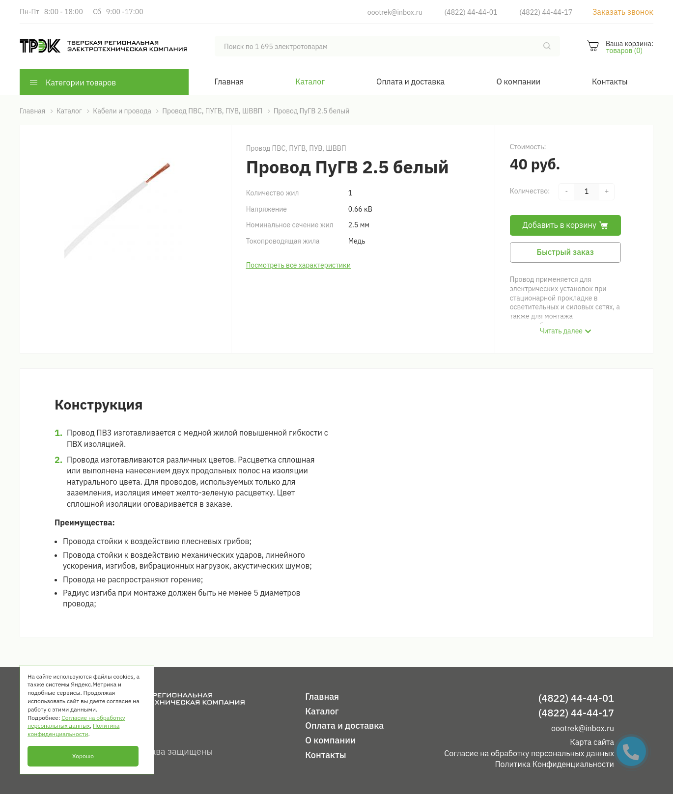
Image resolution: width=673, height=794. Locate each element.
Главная (229, 81)
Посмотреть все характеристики (298, 265)
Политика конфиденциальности (73, 730)
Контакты (609, 81)
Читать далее (561, 331)
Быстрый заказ (565, 252)
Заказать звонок (622, 12)
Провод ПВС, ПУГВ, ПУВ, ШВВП (296, 148)
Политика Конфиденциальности (554, 764)
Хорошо (83, 756)
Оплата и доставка (410, 81)
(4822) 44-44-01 (471, 12)
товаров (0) (624, 50)
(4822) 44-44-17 (545, 12)
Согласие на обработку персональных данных (529, 753)
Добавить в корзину (565, 225)
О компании (518, 81)
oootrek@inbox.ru (394, 12)
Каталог (310, 81)
